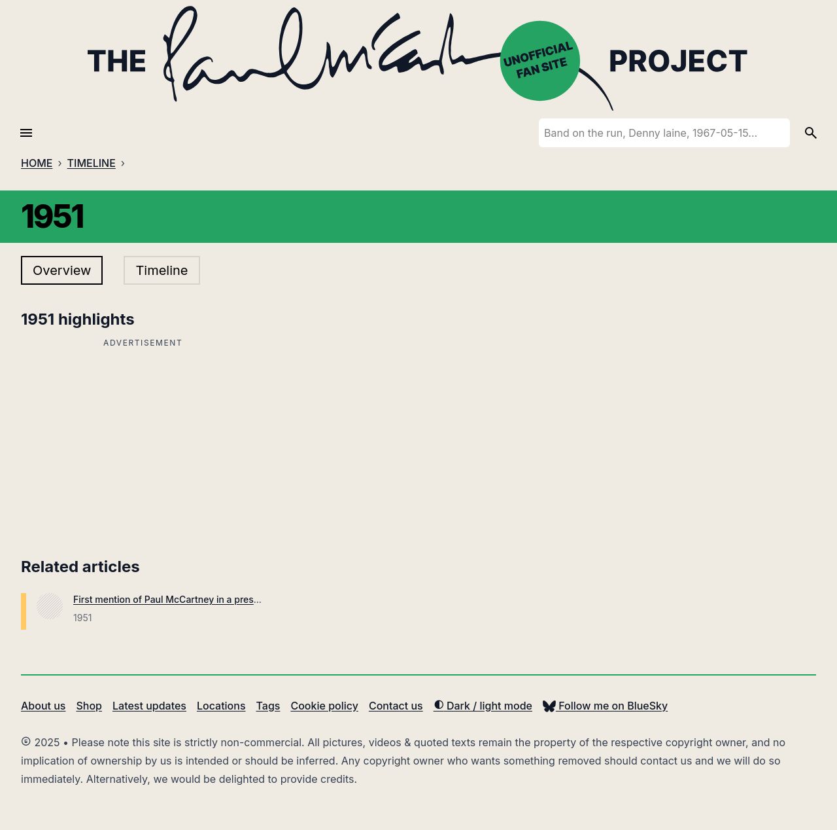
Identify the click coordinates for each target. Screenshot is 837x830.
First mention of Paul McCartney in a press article (180, 599)
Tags (268, 705)
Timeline (161, 270)
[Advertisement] (143, 443)
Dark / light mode (483, 705)
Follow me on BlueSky (605, 705)
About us (43, 705)
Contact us (396, 705)
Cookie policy (324, 705)
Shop (89, 705)
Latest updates (149, 705)
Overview (62, 270)
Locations (221, 705)
